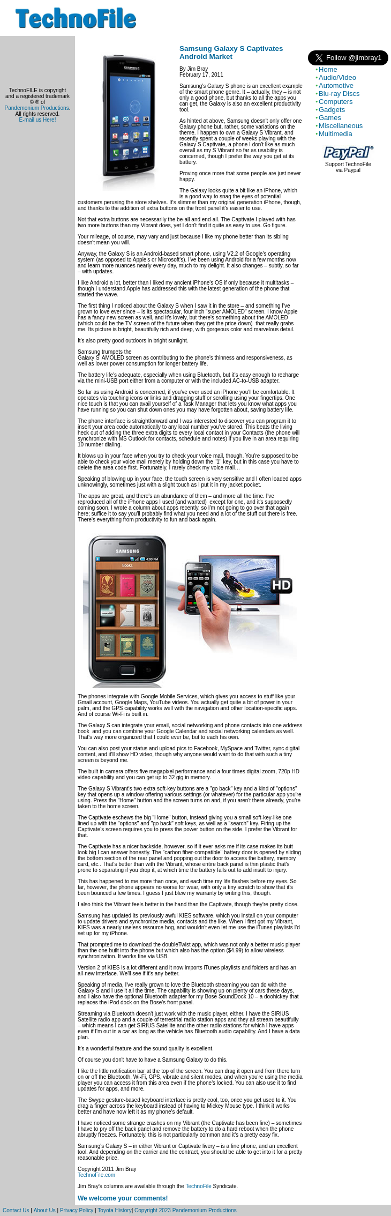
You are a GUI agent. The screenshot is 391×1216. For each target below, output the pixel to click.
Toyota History (114, 1210)
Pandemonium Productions (37, 108)
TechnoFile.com (96, 1175)
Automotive (336, 85)
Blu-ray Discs (339, 93)
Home (328, 69)
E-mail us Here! (37, 120)
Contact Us (16, 1210)
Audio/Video (337, 77)
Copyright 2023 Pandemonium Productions (185, 1210)
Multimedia (335, 134)
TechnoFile (198, 1186)
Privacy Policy (76, 1210)
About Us (45, 1210)
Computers (336, 102)
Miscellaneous (341, 126)
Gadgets (332, 110)
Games (330, 118)
